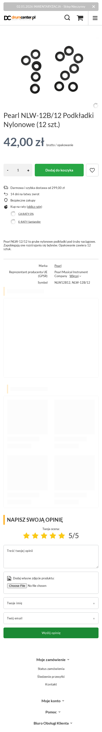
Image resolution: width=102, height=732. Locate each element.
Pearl (57, 266)
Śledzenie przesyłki (51, 676)
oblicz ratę (34, 206)
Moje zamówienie (51, 659)
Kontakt (51, 684)
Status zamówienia (51, 669)
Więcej (74, 276)
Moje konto (51, 700)
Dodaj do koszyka (59, 170)
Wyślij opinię (51, 633)
